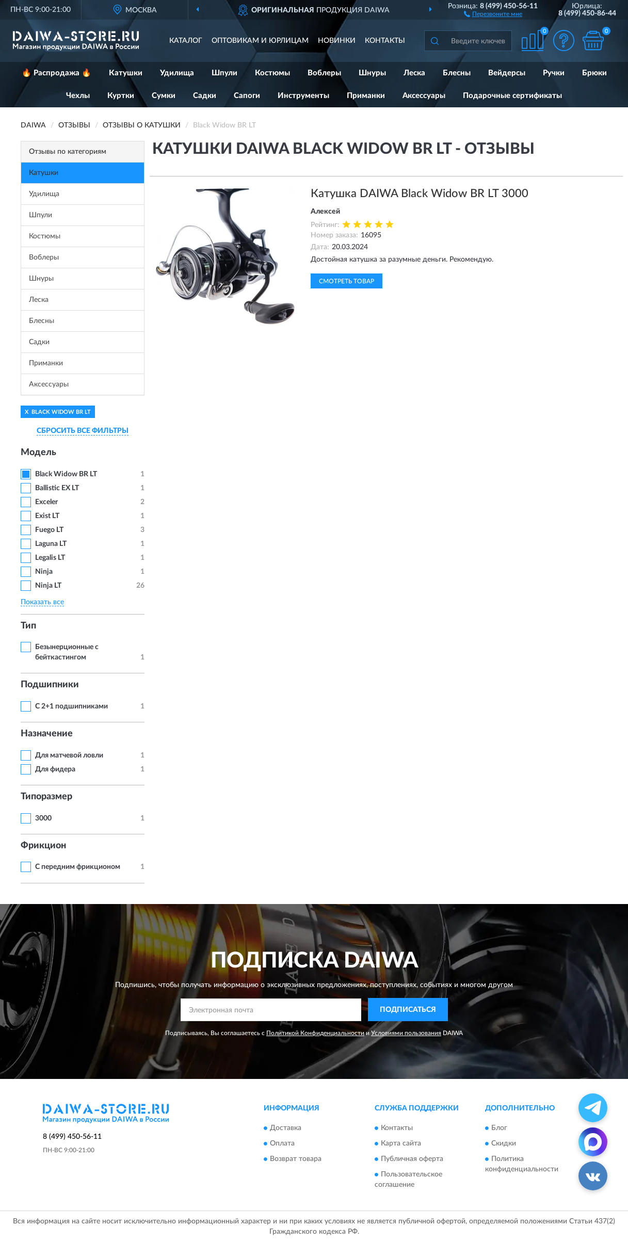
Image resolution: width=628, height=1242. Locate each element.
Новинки (337, 40)
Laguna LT (51, 543)
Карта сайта (401, 1144)
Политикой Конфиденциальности (315, 1033)
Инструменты (303, 96)
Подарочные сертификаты (512, 96)
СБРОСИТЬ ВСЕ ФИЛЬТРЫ (82, 430)
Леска (414, 73)
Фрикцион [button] (43, 845)
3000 (43, 818)
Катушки (125, 73)
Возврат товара (295, 1159)
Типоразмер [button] (46, 796)
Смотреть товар (346, 281)
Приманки (366, 96)
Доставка (285, 1128)
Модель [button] (38, 452)
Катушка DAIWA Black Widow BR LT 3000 (419, 193)
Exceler (46, 502)
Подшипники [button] (50, 684)
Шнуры (372, 73)
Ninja (44, 571)
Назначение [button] (47, 733)
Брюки (594, 73)
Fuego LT (49, 530)
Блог (499, 1128)
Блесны (457, 73)
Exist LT (47, 516)
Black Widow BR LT (66, 474)
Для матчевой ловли (69, 755)
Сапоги (247, 96)
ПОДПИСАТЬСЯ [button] (408, 1009)
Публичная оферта (412, 1159)
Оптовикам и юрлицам (260, 40)
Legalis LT (50, 557)
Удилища (177, 73)
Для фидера (55, 769)
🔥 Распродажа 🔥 (56, 73)
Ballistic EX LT (57, 488)
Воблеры (324, 73)
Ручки (554, 73)
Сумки (163, 96)
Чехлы (78, 96)
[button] (493, 13)
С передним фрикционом (77, 866)
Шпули (224, 73)
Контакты (385, 40)
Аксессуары (423, 96)
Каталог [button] (185, 40)
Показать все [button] (42, 602)
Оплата (282, 1144)
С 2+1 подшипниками (71, 706)
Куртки (120, 96)
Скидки (503, 1144)
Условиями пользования (406, 1033)
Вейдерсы (506, 73)
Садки (204, 96)
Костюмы (272, 73)
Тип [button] (28, 626)
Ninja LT (48, 585)
